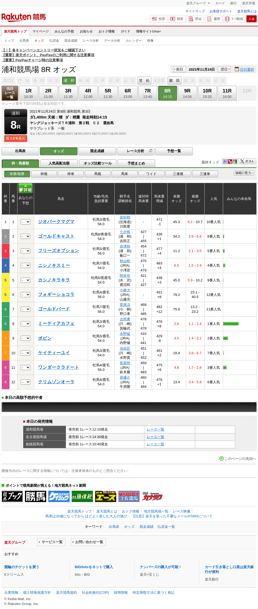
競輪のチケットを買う (21, 567)
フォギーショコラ (56, 294)
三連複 (178, 174)
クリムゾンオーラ (56, 381)
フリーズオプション (58, 250)
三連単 (205, 174)
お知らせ (86, 31)
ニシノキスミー (54, 265)
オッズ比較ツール (98, 163)
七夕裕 (125, 232)
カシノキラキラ (54, 280)
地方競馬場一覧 (156, 511)
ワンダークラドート (58, 367)
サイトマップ (195, 11)
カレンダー (134, 40)
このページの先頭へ (240, 459)
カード (220, 3)
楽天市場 (248, 3)
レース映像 (181, 511)
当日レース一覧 (10, 93)
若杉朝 (125, 217)
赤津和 (125, 246)
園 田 (174, 80)
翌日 (224, 69)
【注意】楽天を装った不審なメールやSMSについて (172, 516)
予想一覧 (174, 151)
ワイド (151, 174)
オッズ (39, 40)
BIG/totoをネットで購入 (94, 567)
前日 (179, 69)
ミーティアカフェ (56, 323)
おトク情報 (107, 31)
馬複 (97, 174)
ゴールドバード (54, 309)
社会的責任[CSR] (95, 592)
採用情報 (121, 592)
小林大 (125, 290)
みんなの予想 (64, 31)
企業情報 (11, 592)
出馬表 (24, 40)
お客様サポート (221, 11)
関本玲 (125, 276)
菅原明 (125, 363)
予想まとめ (136, 163)
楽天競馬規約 (66, 592)
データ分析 (112, 40)
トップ (9, 40)
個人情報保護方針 (37, 592)
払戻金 (54, 40)
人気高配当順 (59, 163)
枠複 (44, 174)
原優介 (125, 377)
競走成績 (70, 40)
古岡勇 (125, 319)
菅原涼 (125, 305)
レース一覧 (155, 429)
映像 (150, 40)
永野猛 (125, 334)
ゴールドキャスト (56, 236)
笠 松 (144, 80)
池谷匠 (125, 348)
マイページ (40, 31)
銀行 (233, 3)
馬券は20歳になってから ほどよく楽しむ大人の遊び (86, 516)
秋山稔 (125, 261)
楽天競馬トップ (15, 31)
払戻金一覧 (166, 527)
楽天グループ (196, 3)
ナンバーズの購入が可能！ (161, 567)
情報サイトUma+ (148, 31)
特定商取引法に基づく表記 (154, 592)
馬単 (124, 174)
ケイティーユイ (54, 352)
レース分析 (91, 40)
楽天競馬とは (247, 11)
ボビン (45, 338)
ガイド (125, 31)
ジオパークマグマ (56, 221)
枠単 (70, 174)
